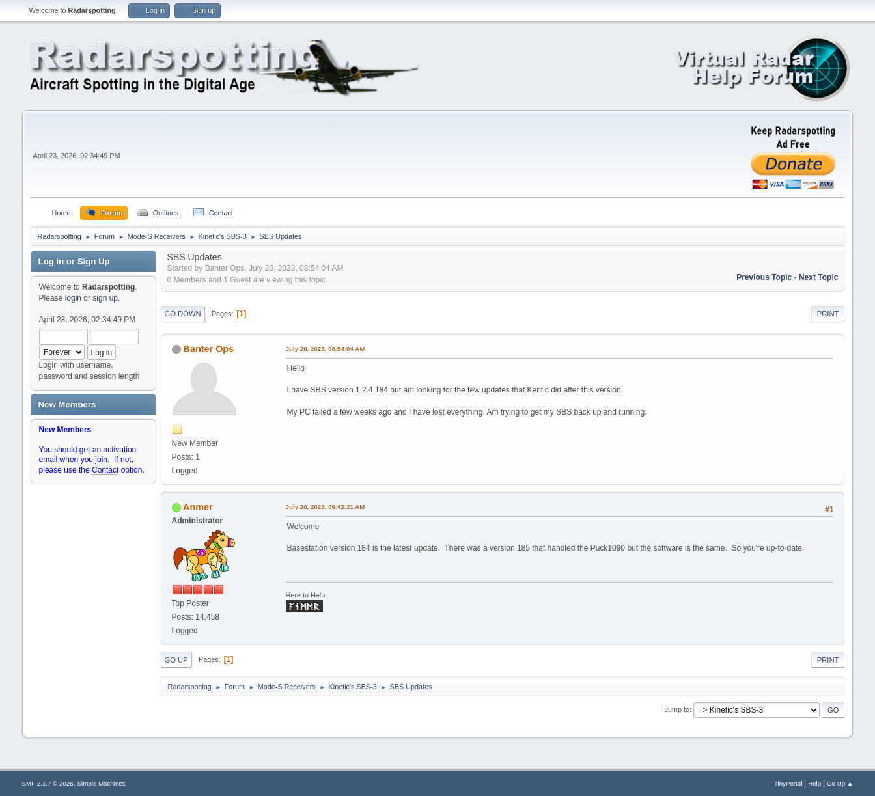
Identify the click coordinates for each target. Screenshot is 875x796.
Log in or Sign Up (74, 261)
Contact (105, 469)
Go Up (176, 660)
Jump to (677, 709)
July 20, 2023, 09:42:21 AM (325, 506)
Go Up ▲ (840, 783)
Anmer (198, 507)
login (73, 298)
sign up (105, 298)
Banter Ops (209, 349)
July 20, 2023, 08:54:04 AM (325, 348)
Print (828, 314)
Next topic (818, 277)
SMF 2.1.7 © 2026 (48, 783)
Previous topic (764, 277)
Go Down (183, 314)
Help (814, 783)
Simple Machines (101, 783)
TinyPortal (788, 783)
